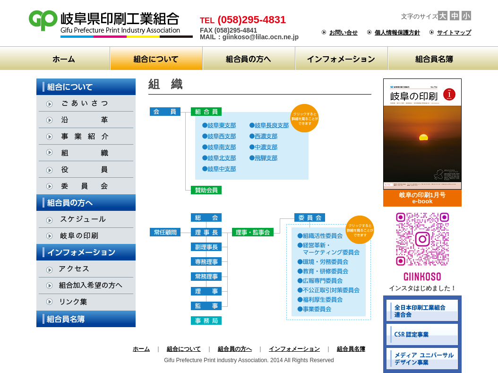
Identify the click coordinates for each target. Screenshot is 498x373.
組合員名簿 (351, 349)
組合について (184, 349)
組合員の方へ (235, 349)
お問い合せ (343, 32)
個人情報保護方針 (397, 32)
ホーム (141, 349)
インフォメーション (294, 349)
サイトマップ (454, 32)
